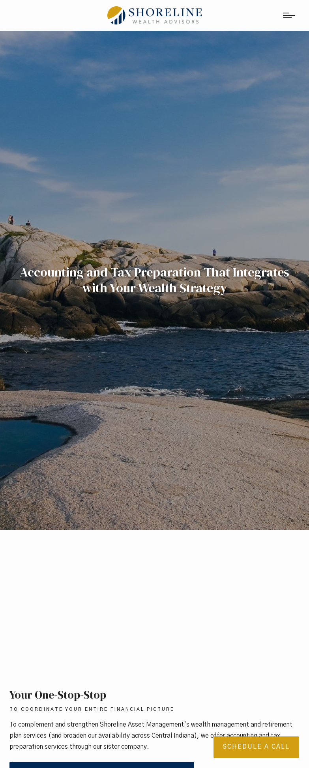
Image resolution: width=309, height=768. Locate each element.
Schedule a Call (256, 747)
